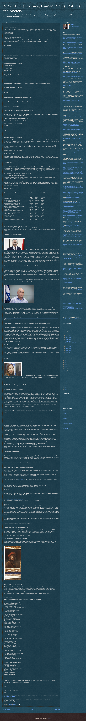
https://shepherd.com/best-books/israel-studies (72, 42)
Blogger (49, 718)
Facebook (65, 420)
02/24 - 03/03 (68, 356)
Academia (65, 418)
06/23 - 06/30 (68, 348)
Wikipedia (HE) (66, 428)
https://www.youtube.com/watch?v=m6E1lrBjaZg (73, 76)
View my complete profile (74, 26)
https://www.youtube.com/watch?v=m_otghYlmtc (73, 116)
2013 (65, 370)
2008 (65, 379)
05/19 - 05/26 (68, 350)
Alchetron (65, 430)
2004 (65, 387)
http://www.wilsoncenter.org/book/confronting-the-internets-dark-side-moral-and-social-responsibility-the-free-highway (73, 194)
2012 (65, 372)
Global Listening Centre (67, 423)
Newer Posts (6, 709)
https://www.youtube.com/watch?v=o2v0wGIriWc (73, 104)
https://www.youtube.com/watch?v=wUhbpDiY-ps (73, 129)
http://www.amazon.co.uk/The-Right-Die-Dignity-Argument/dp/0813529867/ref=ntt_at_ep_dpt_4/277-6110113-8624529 (73, 257)
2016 (65, 364)
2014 (65, 368)
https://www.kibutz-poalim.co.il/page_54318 (72, 72)
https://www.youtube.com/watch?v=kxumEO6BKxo (73, 89)
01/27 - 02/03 (68, 358)
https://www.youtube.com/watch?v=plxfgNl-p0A (72, 142)
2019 (65, 333)
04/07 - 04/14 (68, 352)
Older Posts (57, 709)
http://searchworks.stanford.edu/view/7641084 (72, 289)
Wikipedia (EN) (66, 425)
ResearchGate (65, 415)
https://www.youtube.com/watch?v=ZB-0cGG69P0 (73, 155)
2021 (65, 329)
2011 (65, 374)
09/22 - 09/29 (68, 339)
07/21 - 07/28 (68, 346)
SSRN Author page (66, 410)
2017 (65, 362)
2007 (65, 381)
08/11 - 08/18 (68, 341)
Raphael (72, 24)
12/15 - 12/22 (68, 335)
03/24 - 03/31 (68, 354)
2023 (65, 326)
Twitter (64, 413)
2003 (65, 389)
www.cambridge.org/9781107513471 (73, 222)
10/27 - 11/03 (68, 337)
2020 (65, 331)
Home (31, 709)
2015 (65, 366)
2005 (65, 385)
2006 (65, 383)
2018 (65, 360)
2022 (65, 327)
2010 (65, 376)
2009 (65, 377)
